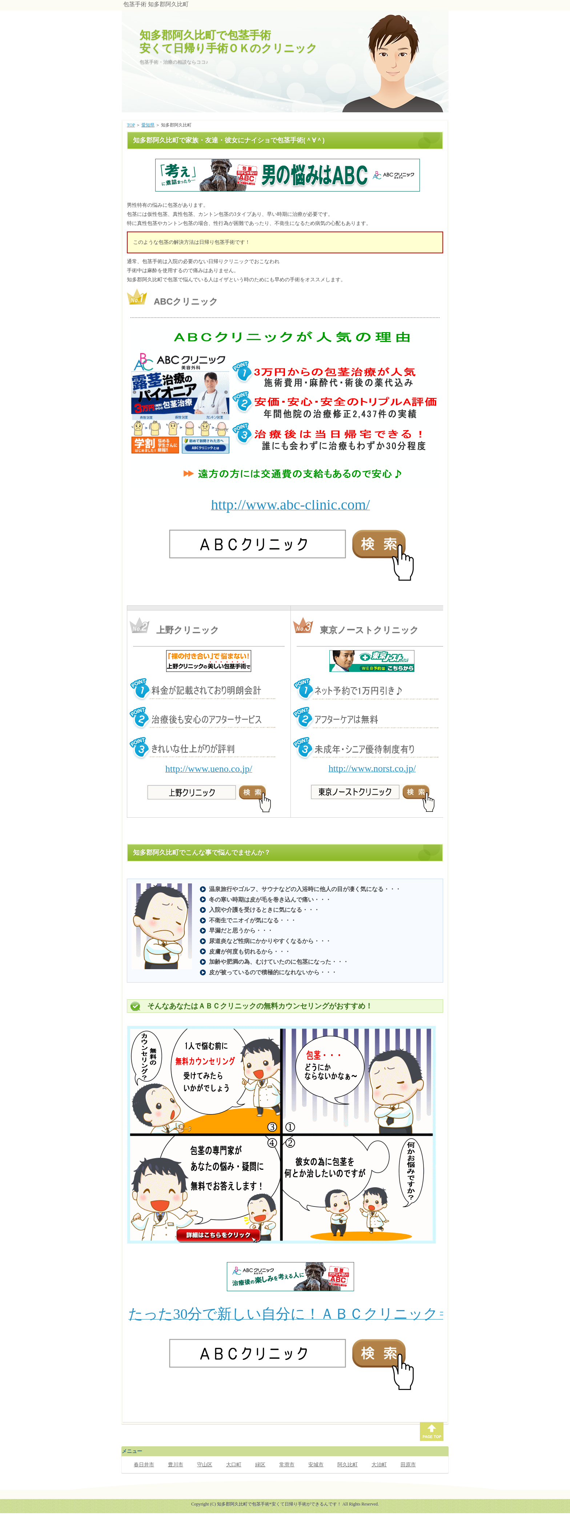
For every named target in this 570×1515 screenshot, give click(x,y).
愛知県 (147, 125)
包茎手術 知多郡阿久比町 (156, 4)
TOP (131, 125)
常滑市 (286, 1464)
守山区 (204, 1464)
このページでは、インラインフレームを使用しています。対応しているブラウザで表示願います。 (287, 175)
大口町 (233, 1464)
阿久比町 (347, 1464)
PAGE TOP (431, 1431)
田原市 (408, 1464)
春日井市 (144, 1464)
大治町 (379, 1464)
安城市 (316, 1464)
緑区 (260, 1464)
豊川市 (175, 1464)
